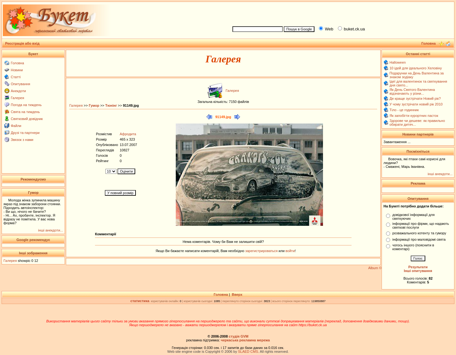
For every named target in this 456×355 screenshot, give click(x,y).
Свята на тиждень (25, 112)
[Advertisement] (341, 12)
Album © (375, 268)
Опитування (20, 84)
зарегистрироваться (261, 251)
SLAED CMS (248, 351)
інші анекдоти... (50, 230)
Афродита (128, 134)
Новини (17, 70)
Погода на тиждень (26, 105)
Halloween (398, 62)
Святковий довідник (27, 119)
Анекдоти (18, 91)
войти (290, 251)
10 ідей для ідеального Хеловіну (416, 68)
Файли (16, 126)
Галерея (17, 98)
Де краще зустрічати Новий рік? (415, 98)
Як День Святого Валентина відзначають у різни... (412, 91)
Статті (16, 77)
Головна (17, 63)
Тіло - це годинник (404, 110)
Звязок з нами (22, 140)
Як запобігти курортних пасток (414, 115)
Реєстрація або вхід (22, 43)
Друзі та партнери (25, 133)
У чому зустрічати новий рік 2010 (416, 104)
